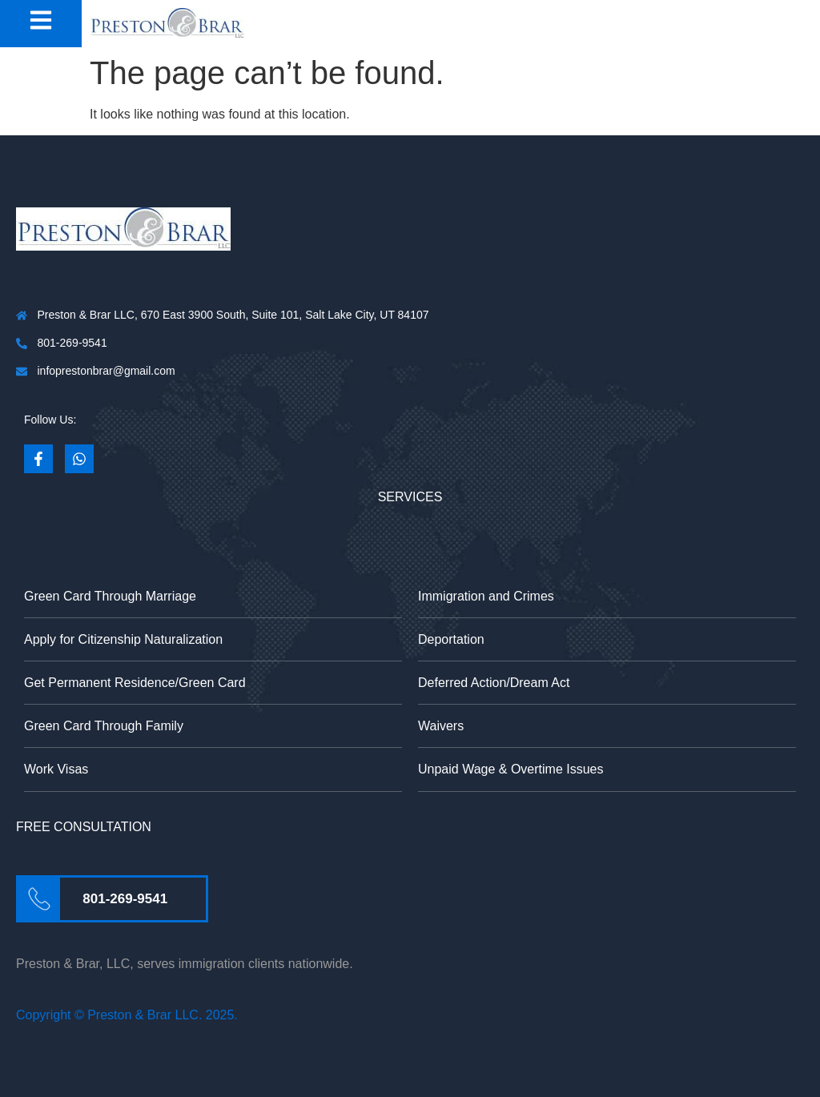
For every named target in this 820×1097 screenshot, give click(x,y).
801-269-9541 (124, 898)
